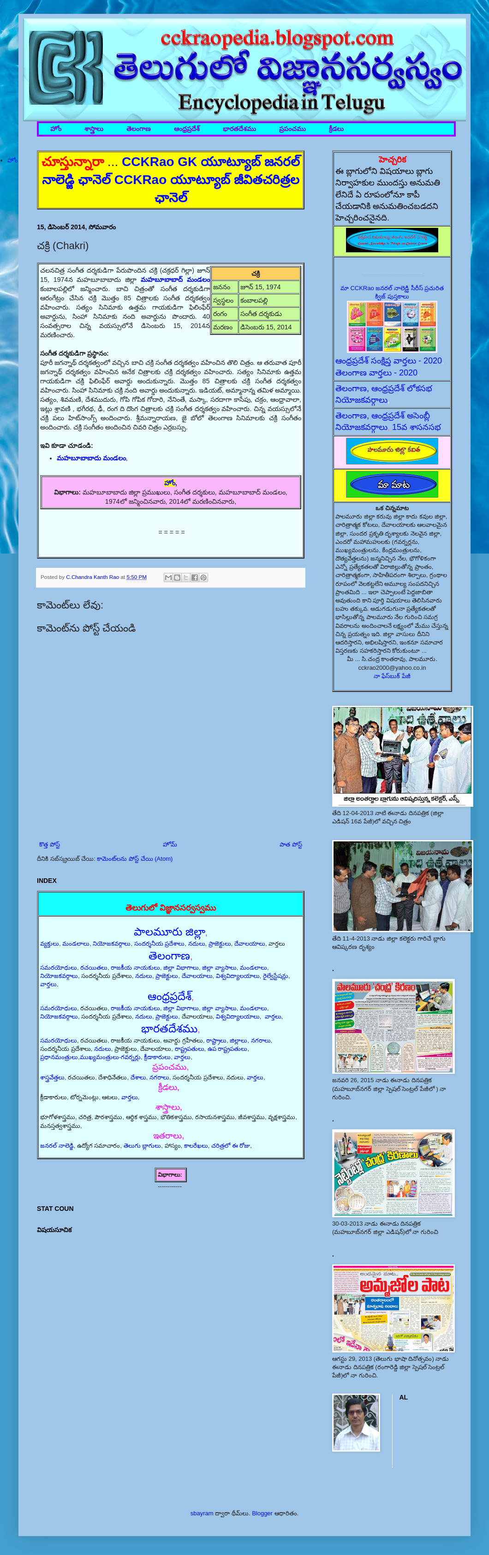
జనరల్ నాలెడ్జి (57, 1145)
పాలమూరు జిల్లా (169, 931)
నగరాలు (261, 1040)
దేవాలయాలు (249, 943)
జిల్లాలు (238, 1040)
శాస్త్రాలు (93, 128)
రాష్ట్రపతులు (189, 1048)
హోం (55, 128)
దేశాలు (138, 1077)
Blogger (262, 1513)
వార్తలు (48, 984)
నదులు (196, 943)
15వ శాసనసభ (416, 427)
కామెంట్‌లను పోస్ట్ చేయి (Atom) (135, 858)
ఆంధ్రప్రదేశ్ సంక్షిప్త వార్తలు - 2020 (388, 360)
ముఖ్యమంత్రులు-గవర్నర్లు (110, 1057)
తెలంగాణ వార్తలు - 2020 (376, 372)
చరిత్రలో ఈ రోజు (230, 1145)
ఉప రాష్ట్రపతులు (228, 1048)
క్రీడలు (336, 128)
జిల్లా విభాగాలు (181, 967)
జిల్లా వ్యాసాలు (219, 967)
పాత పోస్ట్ (291, 844)
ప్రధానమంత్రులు (59, 1057)
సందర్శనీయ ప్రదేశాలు (159, 943)
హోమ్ (170, 844)
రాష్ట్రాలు (216, 1040)
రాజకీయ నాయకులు (135, 967)
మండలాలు (75, 943)
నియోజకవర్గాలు (112, 943)
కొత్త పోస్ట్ (49, 844)
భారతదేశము (239, 128)
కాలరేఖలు (196, 1145)
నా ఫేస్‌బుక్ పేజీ (392, 676)
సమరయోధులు (58, 967)
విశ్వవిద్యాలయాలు (238, 975)
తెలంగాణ (138, 128)
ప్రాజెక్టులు (220, 943)
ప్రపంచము (292, 128)
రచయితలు (93, 967)
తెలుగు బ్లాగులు (142, 1145)
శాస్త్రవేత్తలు (52, 1077)
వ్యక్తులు (49, 943)
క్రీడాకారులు (157, 1057)
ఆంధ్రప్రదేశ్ (187, 128)
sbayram (202, 1513)
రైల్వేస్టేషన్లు (275, 975)
